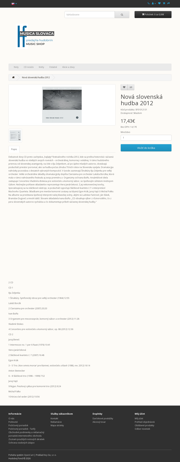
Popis (14, 149)
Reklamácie (56, 421)
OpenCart (29, 455)
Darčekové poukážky (103, 418)
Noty (16, 67)
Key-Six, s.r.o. (50, 455)
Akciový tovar (99, 421)
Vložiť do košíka (146, 148)
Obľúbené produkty (144, 425)
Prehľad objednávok (145, 421)
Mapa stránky (57, 425)
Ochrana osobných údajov (21, 442)
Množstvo (125, 132)
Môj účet (139, 418)
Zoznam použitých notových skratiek (26, 439)
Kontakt (54, 418)
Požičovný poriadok (18, 425)
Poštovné (13, 421)
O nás (11, 418)
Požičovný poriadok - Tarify (21, 428)
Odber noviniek (142, 428)
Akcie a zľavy (68, 67)
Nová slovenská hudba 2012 (36, 77)
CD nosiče (29, 67)
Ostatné (53, 67)
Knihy (41, 67)
